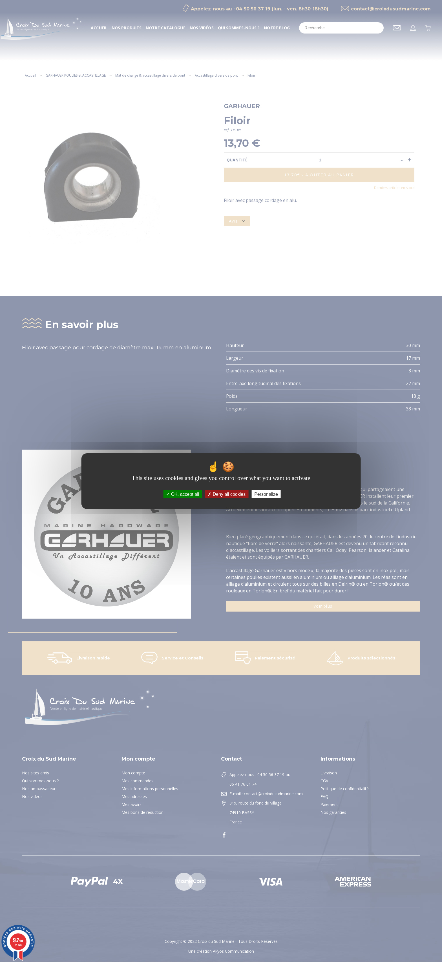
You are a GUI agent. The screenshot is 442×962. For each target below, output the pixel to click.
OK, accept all (182, 494)
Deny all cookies (227, 494)
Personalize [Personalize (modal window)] (266, 494)
